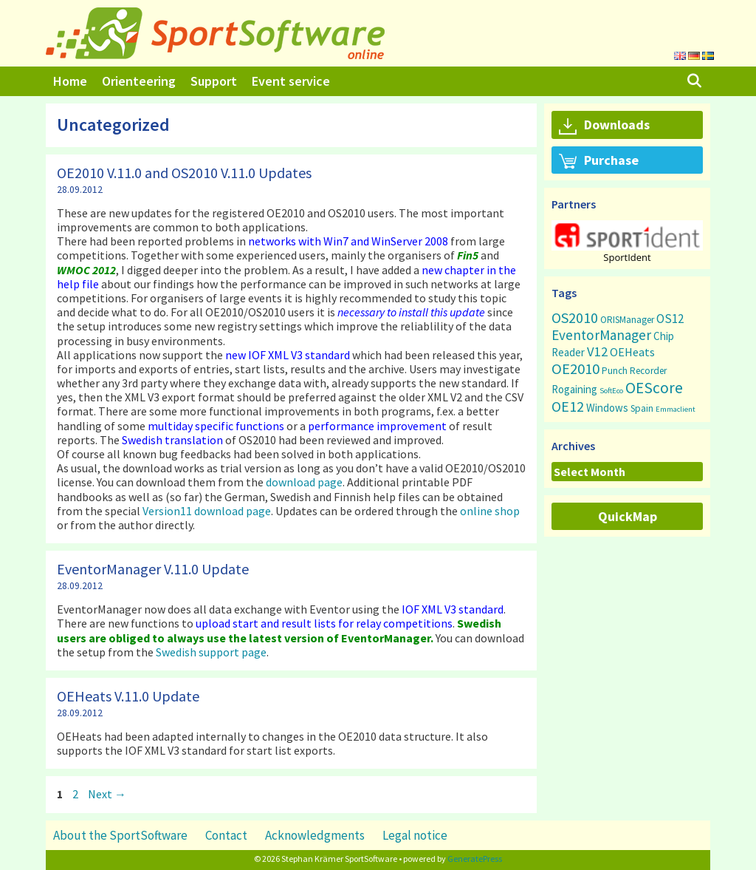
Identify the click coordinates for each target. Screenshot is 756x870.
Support (213, 80)
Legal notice (414, 835)
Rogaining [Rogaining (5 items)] (574, 389)
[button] (627, 235)
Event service (291, 80)
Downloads (604, 125)
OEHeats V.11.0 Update (128, 696)
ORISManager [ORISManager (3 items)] (627, 319)
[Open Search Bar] (694, 81)
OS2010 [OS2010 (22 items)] (574, 317)
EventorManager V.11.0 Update (153, 569)
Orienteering (139, 80)
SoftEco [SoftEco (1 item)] (611, 390)
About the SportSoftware (120, 835)
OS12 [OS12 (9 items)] (670, 318)
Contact (226, 835)
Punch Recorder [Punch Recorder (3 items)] (634, 370)
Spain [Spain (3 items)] (641, 408)
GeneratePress (474, 858)
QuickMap (627, 516)
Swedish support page (211, 652)
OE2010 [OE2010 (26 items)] (575, 368)
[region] (627, 241)
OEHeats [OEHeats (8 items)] (632, 351)
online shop (490, 510)
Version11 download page (206, 510)
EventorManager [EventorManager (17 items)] (601, 335)
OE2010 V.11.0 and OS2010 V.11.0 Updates (184, 172)
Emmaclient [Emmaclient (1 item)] (675, 409)
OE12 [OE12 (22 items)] (567, 406)
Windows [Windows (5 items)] (607, 408)
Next (107, 793)
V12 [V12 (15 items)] (597, 351)
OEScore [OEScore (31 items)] (654, 388)
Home (70, 80)
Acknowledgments (315, 835)
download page (304, 482)
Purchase (599, 161)
